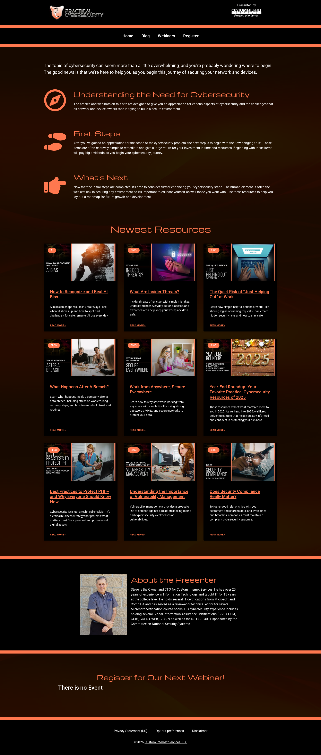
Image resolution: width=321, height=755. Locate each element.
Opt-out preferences (170, 731)
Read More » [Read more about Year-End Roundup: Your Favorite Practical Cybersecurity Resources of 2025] (217, 430)
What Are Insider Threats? (154, 291)
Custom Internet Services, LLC (166, 742)
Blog (145, 35)
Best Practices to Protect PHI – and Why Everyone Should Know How (80, 496)
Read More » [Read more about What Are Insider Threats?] (138, 325)
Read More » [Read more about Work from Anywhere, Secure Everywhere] (138, 430)
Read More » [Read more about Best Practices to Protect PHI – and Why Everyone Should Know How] (58, 534)
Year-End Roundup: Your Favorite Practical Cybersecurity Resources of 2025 (240, 392)
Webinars (166, 35)
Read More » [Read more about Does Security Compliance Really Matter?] (217, 534)
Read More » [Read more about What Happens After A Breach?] (58, 430)
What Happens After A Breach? (79, 386)
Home (127, 35)
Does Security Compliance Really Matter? (235, 494)
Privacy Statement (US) (130, 731)
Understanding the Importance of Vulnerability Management (159, 494)
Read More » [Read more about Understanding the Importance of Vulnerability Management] (138, 534)
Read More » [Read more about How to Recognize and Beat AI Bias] (58, 325)
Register (191, 35)
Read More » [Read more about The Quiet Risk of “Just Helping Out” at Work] (217, 325)
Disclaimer (199, 731)
